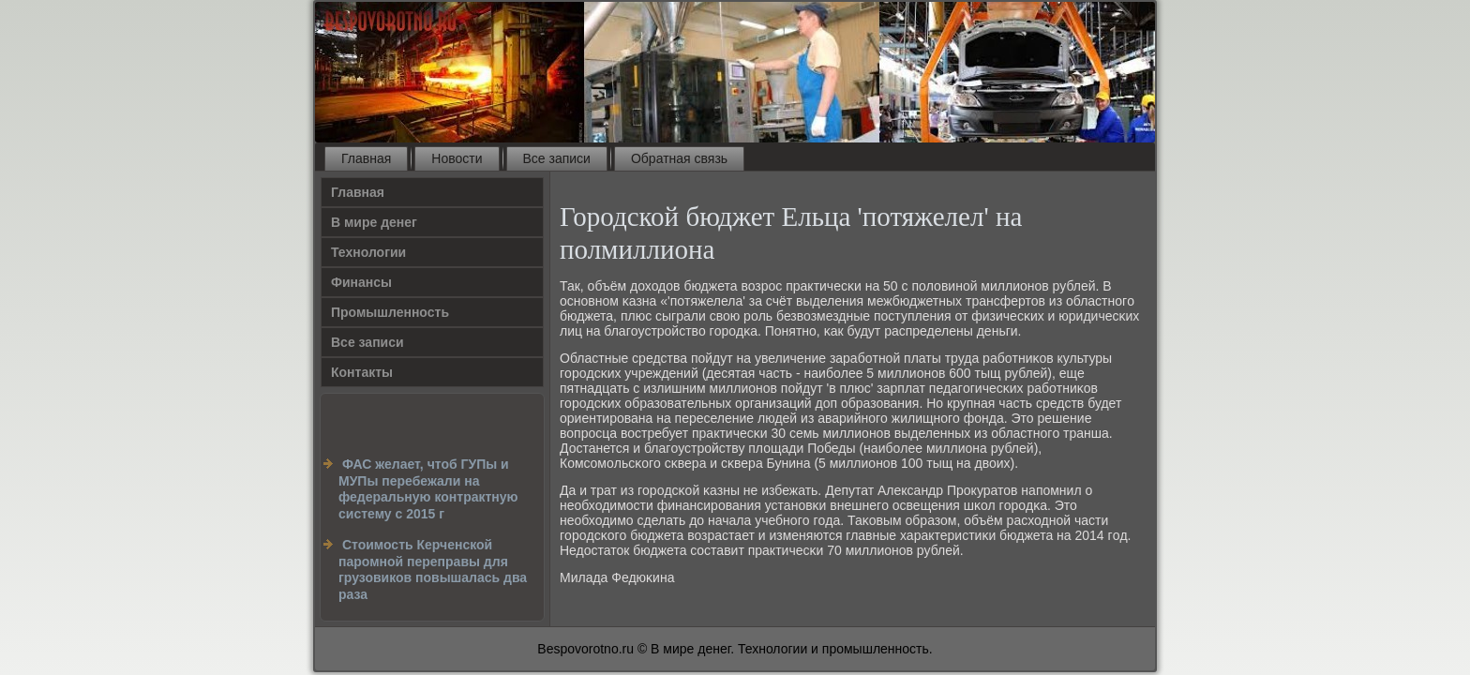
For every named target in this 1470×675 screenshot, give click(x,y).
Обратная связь (679, 158)
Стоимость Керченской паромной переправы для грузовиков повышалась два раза (432, 569)
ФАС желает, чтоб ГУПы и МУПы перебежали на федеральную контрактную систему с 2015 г (428, 489)
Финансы (361, 282)
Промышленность (390, 312)
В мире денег (374, 222)
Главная (366, 158)
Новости (456, 158)
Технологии (368, 252)
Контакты (362, 372)
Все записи (557, 158)
